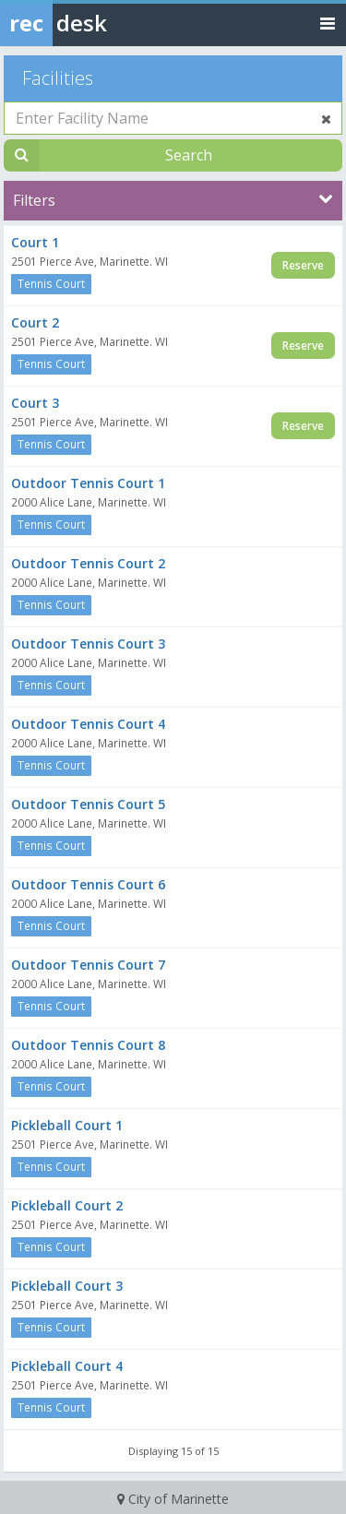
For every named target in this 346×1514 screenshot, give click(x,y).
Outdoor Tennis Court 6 (88, 884)
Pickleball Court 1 (67, 1125)
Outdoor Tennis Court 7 (88, 964)
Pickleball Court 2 (67, 1205)
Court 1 (35, 242)
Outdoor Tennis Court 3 (88, 643)
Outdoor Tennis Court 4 (88, 724)
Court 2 (35, 322)
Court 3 (35, 402)
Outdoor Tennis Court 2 (88, 563)
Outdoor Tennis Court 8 (88, 1045)
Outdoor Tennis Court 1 (88, 483)
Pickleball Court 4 (67, 1366)
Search (188, 155)
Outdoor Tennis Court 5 (88, 804)
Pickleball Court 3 (67, 1285)
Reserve (303, 265)
